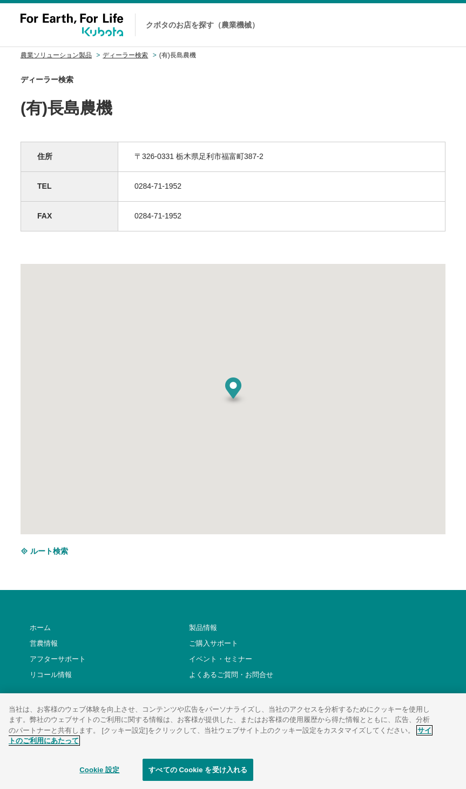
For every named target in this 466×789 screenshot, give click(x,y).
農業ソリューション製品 (56, 55)
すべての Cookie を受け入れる (197, 777)
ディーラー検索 (125, 55)
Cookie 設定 (99, 777)
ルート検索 (44, 551)
